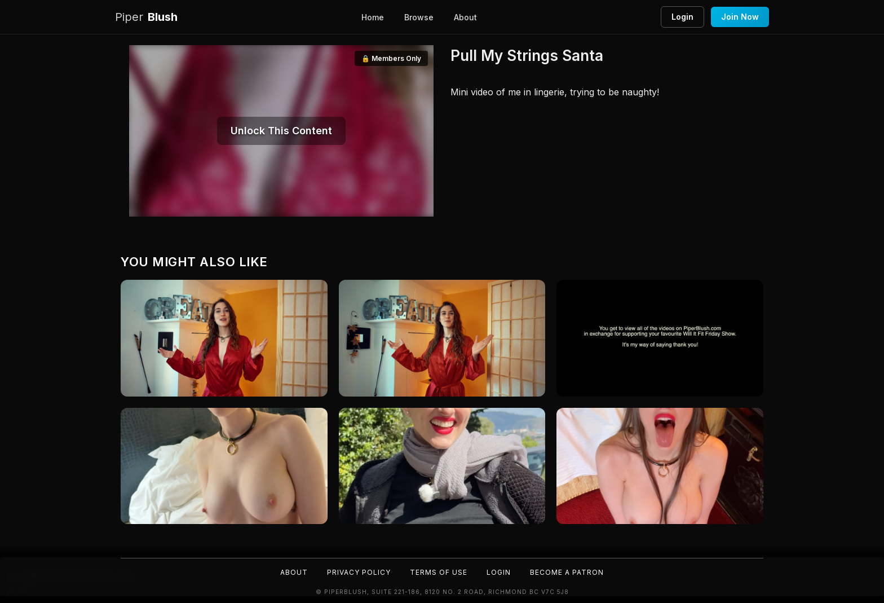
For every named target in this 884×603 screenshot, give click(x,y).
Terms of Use (438, 572)
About (465, 17)
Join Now (740, 16)
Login (682, 16)
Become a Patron (567, 572)
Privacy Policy (359, 572)
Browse (419, 17)
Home (372, 17)
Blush (146, 17)
